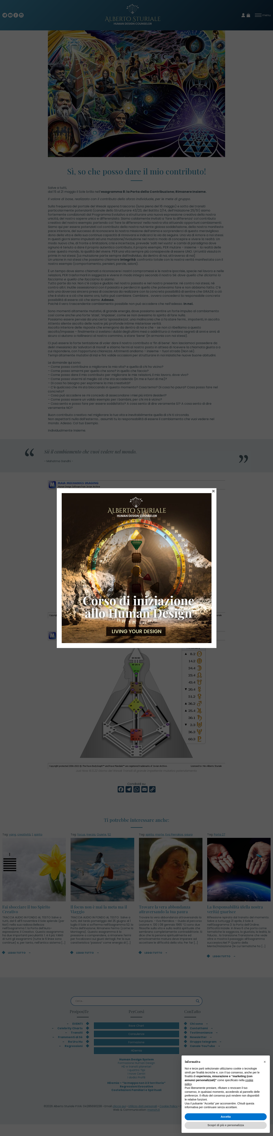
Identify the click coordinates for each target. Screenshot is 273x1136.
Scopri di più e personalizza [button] (226, 1125)
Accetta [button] (226, 1116)
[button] (265, 1062)
